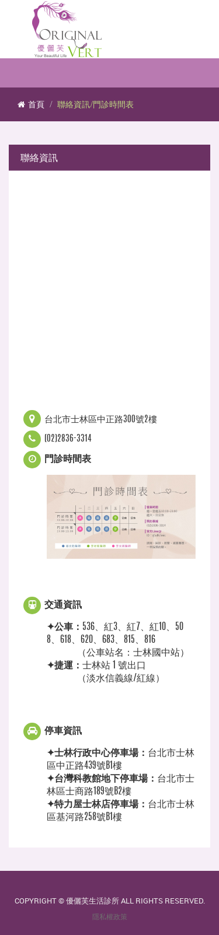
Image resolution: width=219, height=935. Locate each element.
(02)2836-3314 (68, 439)
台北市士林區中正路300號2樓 (100, 419)
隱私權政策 (109, 916)
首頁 (31, 104)
